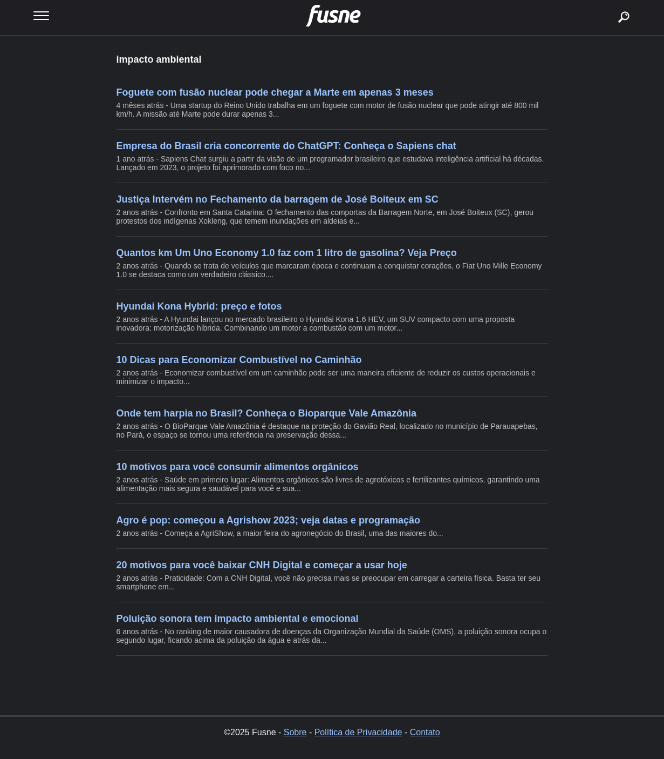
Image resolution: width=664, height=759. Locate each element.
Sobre (295, 732)
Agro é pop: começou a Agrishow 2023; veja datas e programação (268, 520)
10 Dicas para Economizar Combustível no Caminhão (238, 359)
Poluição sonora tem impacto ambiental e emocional (237, 618)
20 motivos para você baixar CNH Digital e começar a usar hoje (261, 565)
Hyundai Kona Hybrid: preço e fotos (199, 306)
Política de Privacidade (358, 732)
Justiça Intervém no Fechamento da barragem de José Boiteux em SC (277, 199)
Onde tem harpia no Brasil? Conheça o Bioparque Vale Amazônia (266, 413)
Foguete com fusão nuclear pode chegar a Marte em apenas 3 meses (274, 92)
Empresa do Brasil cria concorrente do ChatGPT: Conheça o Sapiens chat (286, 145)
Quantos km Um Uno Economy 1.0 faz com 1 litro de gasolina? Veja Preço (286, 252)
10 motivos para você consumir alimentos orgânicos (237, 466)
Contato (425, 732)
